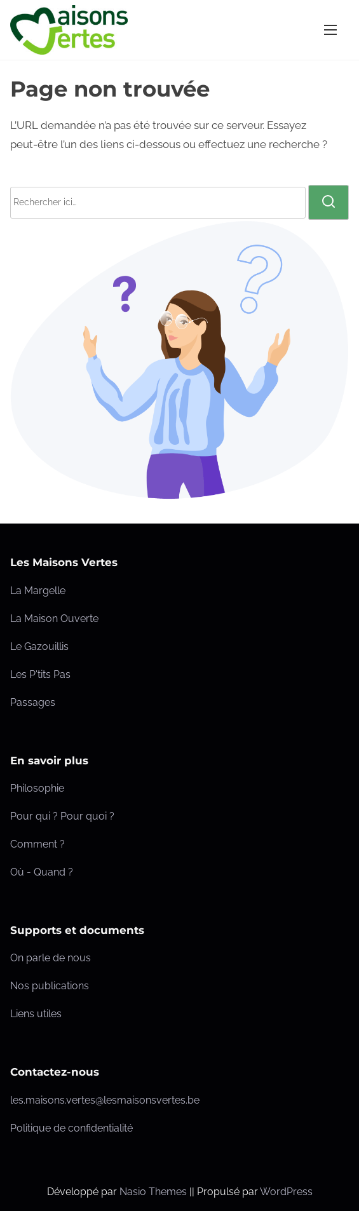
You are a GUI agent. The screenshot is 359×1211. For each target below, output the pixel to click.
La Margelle (37, 591)
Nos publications (49, 986)
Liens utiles (36, 1014)
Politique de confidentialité (71, 1128)
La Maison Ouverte (54, 618)
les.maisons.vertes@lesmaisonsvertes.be (105, 1100)
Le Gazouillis (39, 646)
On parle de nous (50, 958)
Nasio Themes (154, 1192)
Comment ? (37, 844)
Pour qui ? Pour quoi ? (62, 816)
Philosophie (37, 788)
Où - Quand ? (41, 872)
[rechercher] (328, 202)
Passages (32, 702)
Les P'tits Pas (40, 674)
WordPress (286, 1192)
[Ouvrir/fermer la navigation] (330, 29)
